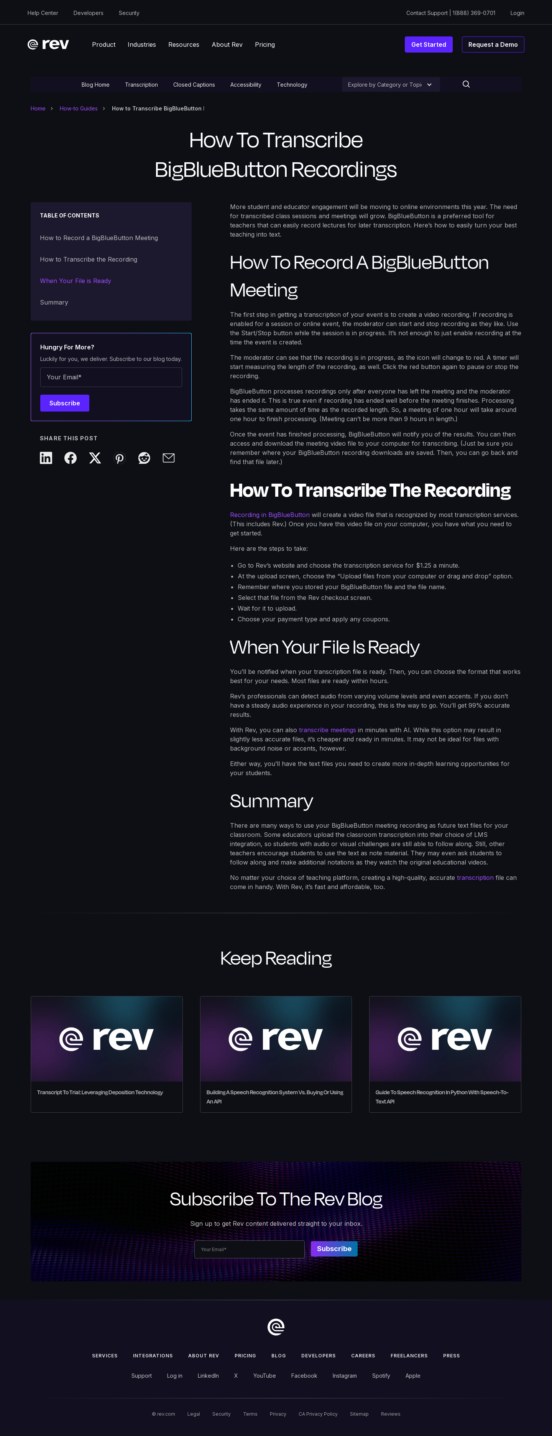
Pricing (245, 1356)
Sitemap (359, 1414)
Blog (278, 1356)
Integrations (153, 1356)
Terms (250, 1414)
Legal (193, 1414)
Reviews (391, 1414)
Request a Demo (493, 44)
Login (517, 13)
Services (105, 1356)
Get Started (428, 44)
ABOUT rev (203, 1356)
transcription (475, 877)
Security (129, 13)
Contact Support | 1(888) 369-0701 (450, 13)
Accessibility (245, 84)
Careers (363, 1356)
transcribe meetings (327, 730)
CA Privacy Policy (318, 1414)
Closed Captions (194, 84)
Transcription (141, 84)
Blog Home (96, 84)
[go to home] (276, 1327)
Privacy (278, 1414)
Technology (292, 84)
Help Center (43, 13)
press (451, 1356)
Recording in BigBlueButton (270, 515)
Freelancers (409, 1356)
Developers (89, 13)
